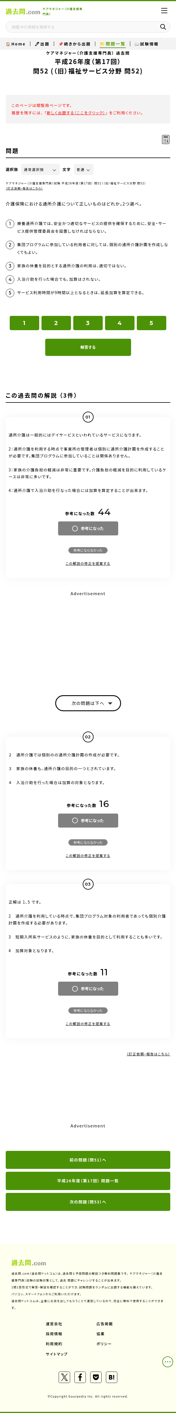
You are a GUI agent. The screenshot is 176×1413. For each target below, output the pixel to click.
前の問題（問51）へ (88, 1160)
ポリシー (104, 1343)
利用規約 (54, 1343)
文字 (67, 169)
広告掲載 (104, 1323)
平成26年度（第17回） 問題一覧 (88, 1180)
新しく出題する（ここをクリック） (76, 112)
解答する (88, 347)
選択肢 (12, 169)
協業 (100, 1333)
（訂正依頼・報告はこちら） (24, 188)
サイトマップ (57, 1354)
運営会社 (54, 1323)
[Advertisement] (88, 638)
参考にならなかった (87, 550)
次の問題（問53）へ (88, 1202)
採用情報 (54, 1333)
